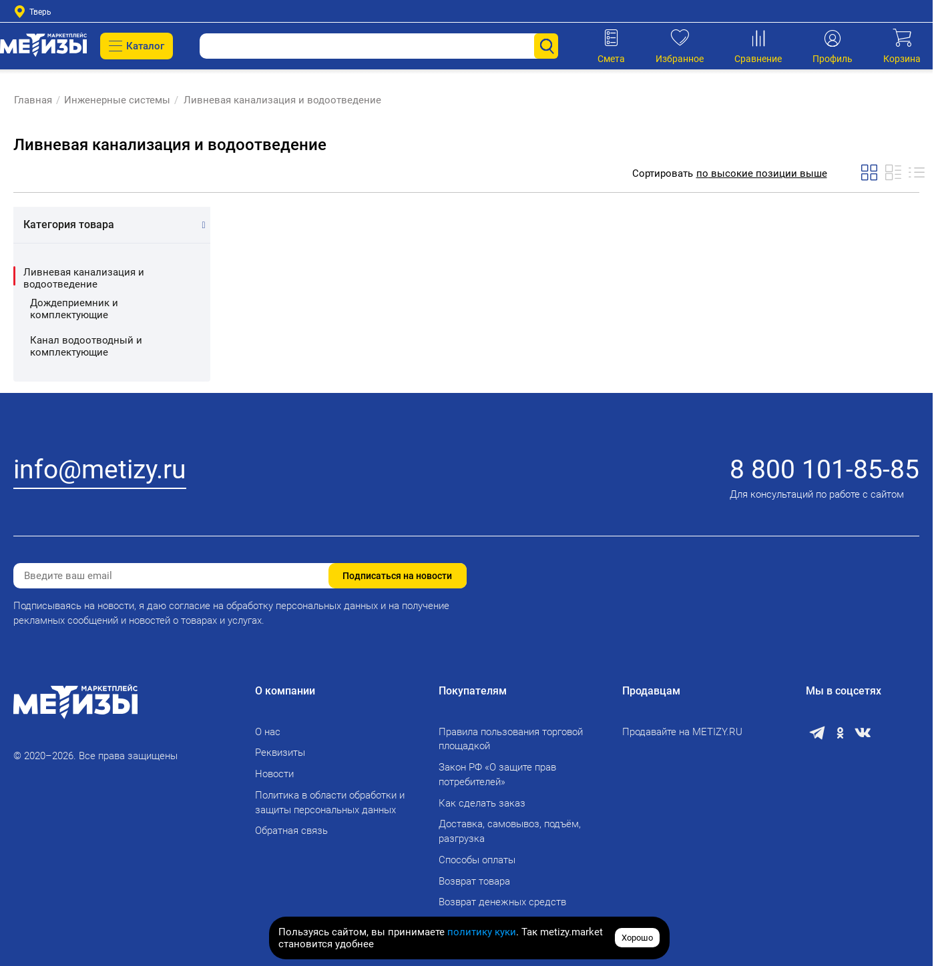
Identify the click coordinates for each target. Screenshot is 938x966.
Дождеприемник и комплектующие (74, 309)
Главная (32, 100)
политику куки (481, 932)
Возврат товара (474, 881)
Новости (274, 774)
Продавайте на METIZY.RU (682, 732)
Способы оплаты (477, 860)
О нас (267, 732)
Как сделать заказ (482, 803)
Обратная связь (291, 831)
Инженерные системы (116, 100)
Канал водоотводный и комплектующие (86, 346)
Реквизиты (280, 753)
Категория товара (68, 224)
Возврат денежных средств (502, 902)
